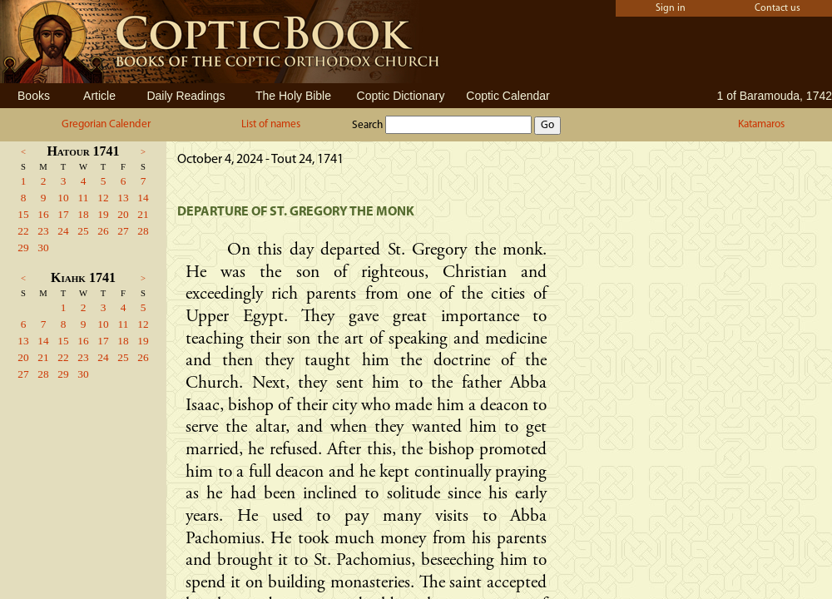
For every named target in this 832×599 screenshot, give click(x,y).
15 (22, 214)
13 (122, 197)
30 (42, 247)
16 (42, 214)
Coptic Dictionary (401, 95)
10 (62, 197)
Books (33, 95)
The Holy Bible (293, 95)
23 (42, 231)
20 (122, 214)
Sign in (671, 8)
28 (142, 231)
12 (102, 197)
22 (22, 231)
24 (62, 231)
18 (82, 214)
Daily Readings (185, 95)
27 (122, 231)
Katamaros (761, 124)
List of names (270, 124)
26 (102, 231)
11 (83, 197)
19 (102, 214)
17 (62, 214)
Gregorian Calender (106, 124)
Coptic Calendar (507, 95)
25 (82, 231)
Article (99, 95)
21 (142, 214)
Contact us (777, 8)
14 (142, 197)
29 (22, 247)
